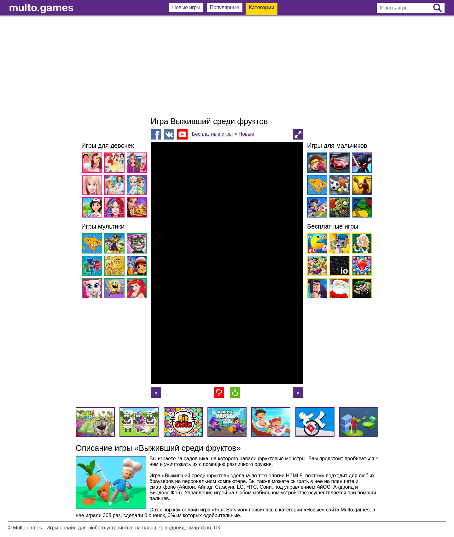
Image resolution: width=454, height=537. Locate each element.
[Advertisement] (227, 66)
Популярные (224, 7)
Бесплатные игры (212, 134)
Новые (246, 134)
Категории (261, 7)
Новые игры (186, 7)
